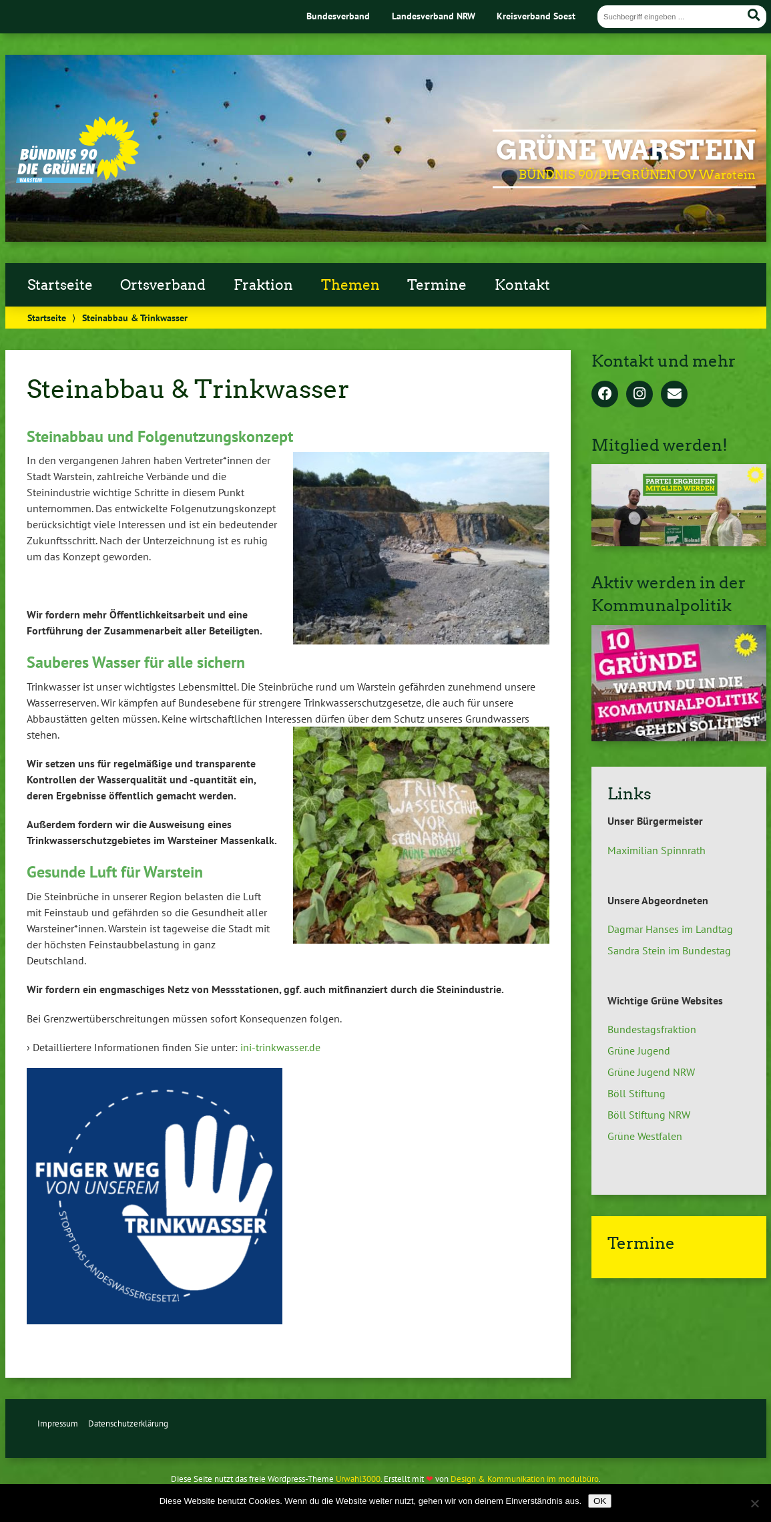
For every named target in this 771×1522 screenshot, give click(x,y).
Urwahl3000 (358, 1479)
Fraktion (263, 285)
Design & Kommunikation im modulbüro (525, 1479)
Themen (350, 285)
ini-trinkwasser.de (280, 1047)
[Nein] (754, 1503)
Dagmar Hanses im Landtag (670, 929)
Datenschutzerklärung (128, 1423)
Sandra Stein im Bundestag (669, 950)
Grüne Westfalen (644, 1136)
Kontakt (522, 285)
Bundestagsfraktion (651, 1029)
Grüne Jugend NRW (651, 1072)
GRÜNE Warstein (626, 150)
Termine (437, 285)
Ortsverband (163, 285)
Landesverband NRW (433, 15)
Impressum (57, 1423)
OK (599, 1501)
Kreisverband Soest (536, 15)
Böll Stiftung (636, 1093)
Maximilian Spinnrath (656, 850)
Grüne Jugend (638, 1050)
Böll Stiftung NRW (648, 1114)
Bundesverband (338, 15)
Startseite (60, 285)
